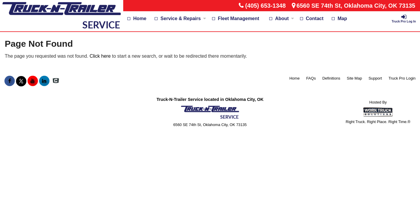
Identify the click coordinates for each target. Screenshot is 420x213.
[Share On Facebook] (9, 81)
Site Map (354, 78)
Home (139, 18)
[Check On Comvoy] (56, 81)
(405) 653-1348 (265, 5)
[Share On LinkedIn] (44, 81)
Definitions (331, 78)
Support (375, 78)
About (284, 18)
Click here (99, 56)
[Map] (339, 19)
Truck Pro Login (402, 78)
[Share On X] (21, 81)
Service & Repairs (183, 18)
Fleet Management (238, 18)
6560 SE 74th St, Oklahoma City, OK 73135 (355, 5)
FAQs (311, 78)
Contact (315, 18)
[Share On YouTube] (33, 81)
